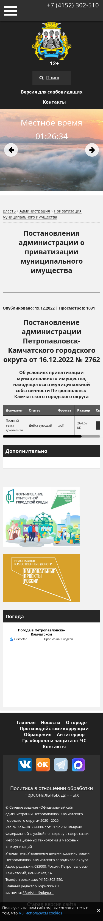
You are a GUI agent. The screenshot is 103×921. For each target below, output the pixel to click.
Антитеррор (71, 734)
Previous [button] (11, 150)
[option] (51, 150)
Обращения (37, 734)
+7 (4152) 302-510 (73, 5)
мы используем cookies (40, 913)
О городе (76, 722)
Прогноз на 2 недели (58, 639)
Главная (26, 722)
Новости (50, 722)
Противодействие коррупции (54, 728)
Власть (9, 211)
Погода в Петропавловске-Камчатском (41, 632)
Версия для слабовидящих (51, 92)
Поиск (52, 78)
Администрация (35, 211)
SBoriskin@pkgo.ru (38, 892)
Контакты (54, 102)
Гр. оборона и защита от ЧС (54, 741)
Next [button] (92, 150)
